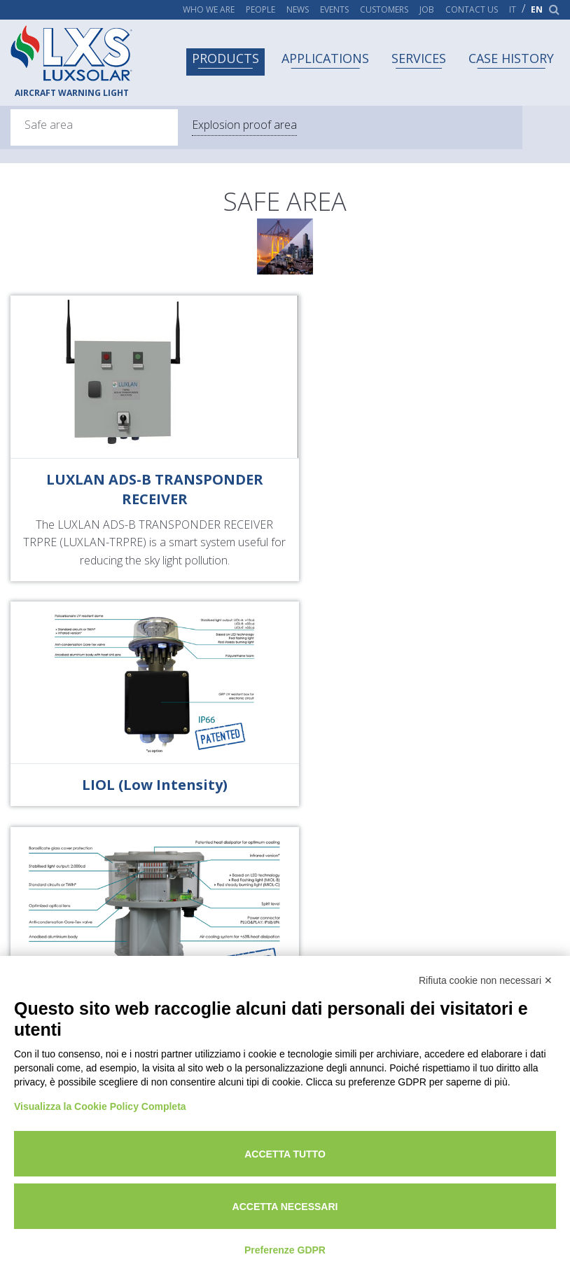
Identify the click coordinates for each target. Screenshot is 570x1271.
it (512, 10)
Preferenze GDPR (285, 1250)
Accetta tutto (285, 1154)
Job (426, 10)
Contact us (471, 10)
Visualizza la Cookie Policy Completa (100, 1106)
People (260, 10)
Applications (325, 58)
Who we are (209, 10)
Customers (384, 10)
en (537, 10)
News (297, 10)
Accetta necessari (285, 1206)
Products (225, 58)
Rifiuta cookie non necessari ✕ (485, 980)
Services (418, 58)
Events (334, 10)
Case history (511, 58)
